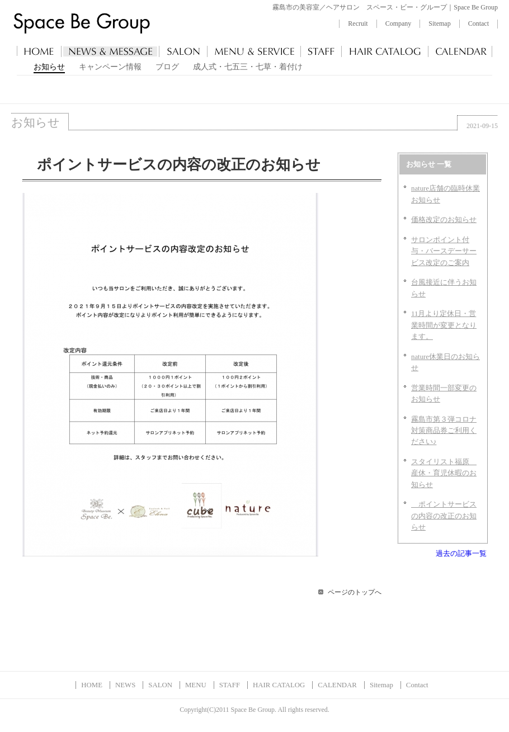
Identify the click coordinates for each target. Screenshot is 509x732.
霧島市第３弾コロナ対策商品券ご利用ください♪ (444, 430)
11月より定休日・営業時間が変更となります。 (444, 325)
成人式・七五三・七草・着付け (248, 66)
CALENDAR (337, 685)
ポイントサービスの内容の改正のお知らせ (444, 515)
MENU (195, 685)
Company (398, 23)
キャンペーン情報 (110, 66)
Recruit (357, 23)
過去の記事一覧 (461, 554)
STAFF (229, 685)
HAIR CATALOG (279, 685)
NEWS (125, 685)
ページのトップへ (354, 592)
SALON (160, 685)
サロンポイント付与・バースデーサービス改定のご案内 (444, 251)
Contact (478, 23)
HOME (91, 685)
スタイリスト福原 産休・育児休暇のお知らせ (444, 473)
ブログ (167, 66)
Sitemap (439, 23)
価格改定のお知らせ (444, 220)
